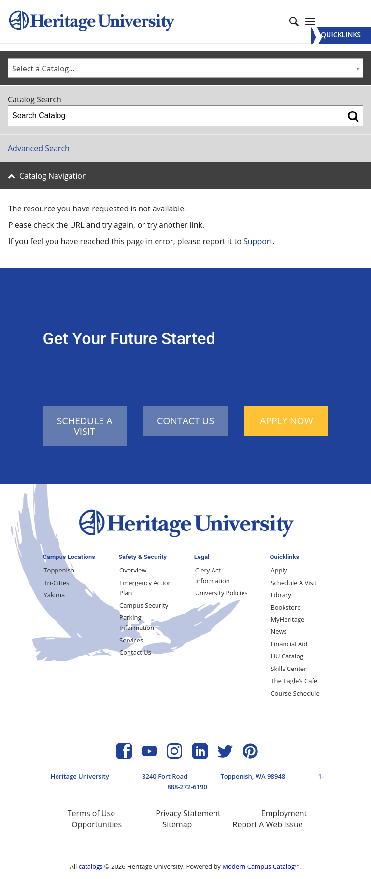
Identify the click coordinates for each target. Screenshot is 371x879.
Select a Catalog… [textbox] (43, 68)
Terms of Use (91, 813)
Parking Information (136, 622)
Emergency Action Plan (145, 587)
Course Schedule (295, 693)
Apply (279, 570)
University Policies (221, 592)
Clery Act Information (212, 575)
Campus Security (143, 605)
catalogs (91, 866)
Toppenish (58, 570)
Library (281, 594)
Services (131, 640)
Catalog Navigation (53, 175)
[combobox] (185, 68)
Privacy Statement (188, 813)
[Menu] (341, 35)
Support (257, 241)
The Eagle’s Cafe (294, 680)
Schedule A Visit (293, 582)
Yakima (54, 594)
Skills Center (288, 668)
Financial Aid (289, 644)
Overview (132, 570)
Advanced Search (39, 148)
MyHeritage (287, 619)
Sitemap (177, 824)
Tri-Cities (56, 582)
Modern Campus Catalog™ (261, 866)
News (278, 631)
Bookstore (285, 607)
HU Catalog (287, 656)
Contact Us (135, 652)
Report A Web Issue (268, 824)
